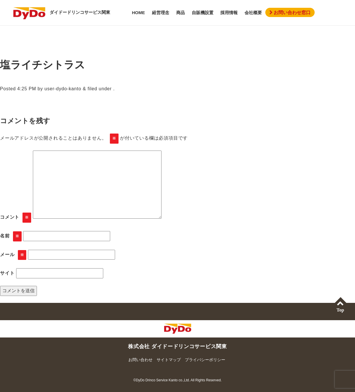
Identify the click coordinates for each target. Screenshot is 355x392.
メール (13, 255)
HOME (138, 12)
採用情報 (229, 12)
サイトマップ (169, 359)
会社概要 (253, 12)
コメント (15, 218)
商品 (180, 12)
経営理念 (160, 12)
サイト (7, 273)
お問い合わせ (140, 359)
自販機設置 (202, 12)
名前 (11, 236)
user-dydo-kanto (62, 88)
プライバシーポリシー (205, 359)
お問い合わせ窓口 (290, 12)
